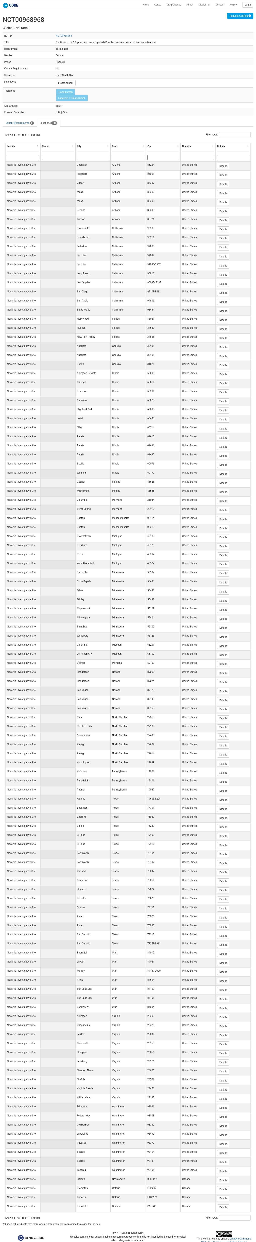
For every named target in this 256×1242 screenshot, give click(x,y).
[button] (38, 146)
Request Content (240, 15)
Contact (219, 4)
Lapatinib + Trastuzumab (72, 98)
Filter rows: (212, 134)
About (189, 4)
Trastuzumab (65, 92)
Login (248, 4)
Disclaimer (204, 4)
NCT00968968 (64, 35)
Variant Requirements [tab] (20, 123)
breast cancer (65, 82)
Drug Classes (174, 4)
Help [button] (233, 4)
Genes (157, 4)
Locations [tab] (49, 123)
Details (223, 166)
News (146, 4)
